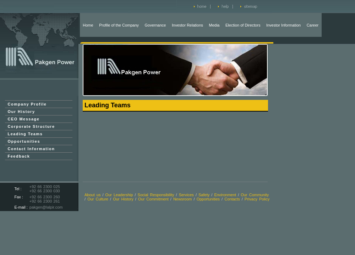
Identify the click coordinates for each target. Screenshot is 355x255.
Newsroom (182, 199)
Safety (203, 195)
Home (88, 25)
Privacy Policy (257, 199)
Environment (225, 195)
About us (92, 195)
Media (214, 25)
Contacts (232, 199)
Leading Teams (25, 134)
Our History (21, 111)
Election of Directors (242, 25)
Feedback (19, 156)
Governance (155, 25)
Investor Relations (187, 25)
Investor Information (283, 25)
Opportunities (24, 141)
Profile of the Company (119, 25)
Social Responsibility (156, 195)
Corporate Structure (31, 126)
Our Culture (97, 199)
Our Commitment (154, 199)
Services (186, 195)
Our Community (255, 195)
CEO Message (24, 119)
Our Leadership (119, 195)
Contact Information (31, 149)
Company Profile (27, 104)
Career (313, 25)
